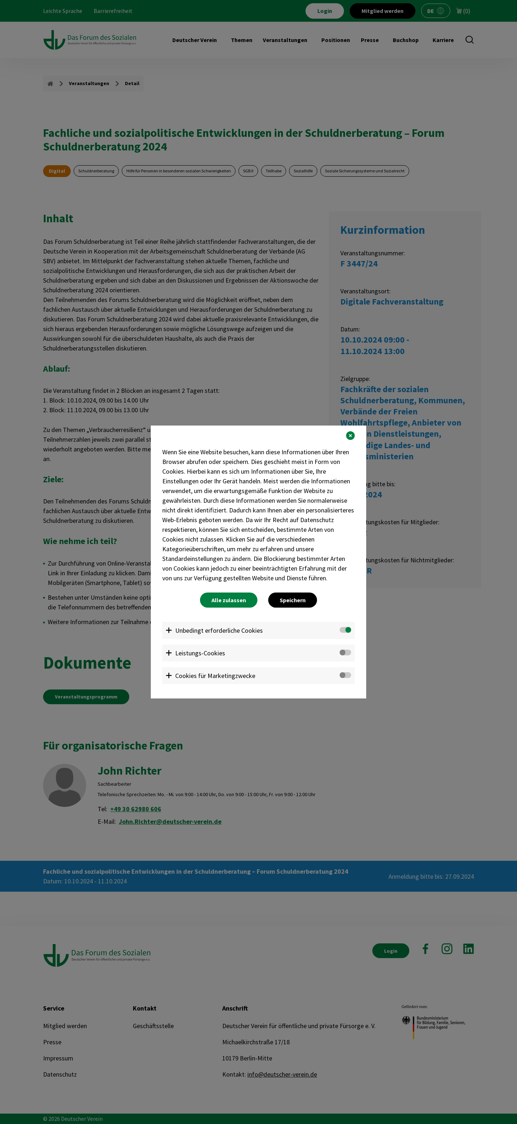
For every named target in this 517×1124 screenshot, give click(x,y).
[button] (350, 435)
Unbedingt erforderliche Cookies (219, 630)
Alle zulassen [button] (228, 600)
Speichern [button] (293, 600)
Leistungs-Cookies (200, 653)
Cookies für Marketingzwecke (215, 676)
